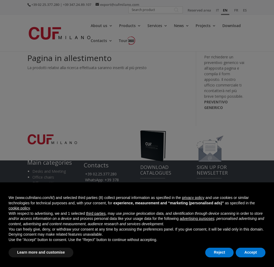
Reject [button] (219, 252)
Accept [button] (250, 252)
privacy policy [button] (193, 197)
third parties (95, 213)
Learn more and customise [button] (41, 252)
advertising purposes (197, 218)
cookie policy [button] (19, 208)
